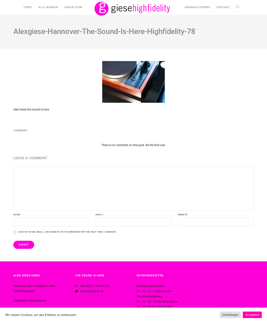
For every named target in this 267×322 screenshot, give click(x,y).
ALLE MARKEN (48, 7)
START (28, 7)
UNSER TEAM (73, 7)
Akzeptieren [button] (252, 314)
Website (183, 215)
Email (100, 215)
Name (17, 215)
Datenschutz (38, 300)
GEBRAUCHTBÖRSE (197, 7)
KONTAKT (223, 7)
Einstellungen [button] (230, 314)
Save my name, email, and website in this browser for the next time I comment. (67, 232)
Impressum (20, 300)
